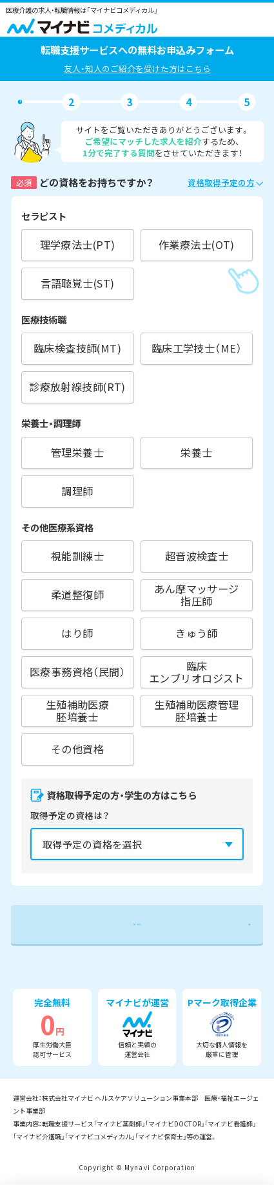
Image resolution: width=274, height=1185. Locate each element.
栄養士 (196, 452)
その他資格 (77, 749)
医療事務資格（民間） (77, 671)
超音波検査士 (197, 556)
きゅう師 (196, 633)
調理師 (77, 491)
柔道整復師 (77, 594)
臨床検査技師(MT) (77, 348)
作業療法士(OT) (197, 244)
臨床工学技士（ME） (197, 348)
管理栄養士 (77, 452)
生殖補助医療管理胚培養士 (196, 710)
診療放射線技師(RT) (77, 386)
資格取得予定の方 (221, 182)
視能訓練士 (77, 556)
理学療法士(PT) (77, 244)
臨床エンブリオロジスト (196, 672)
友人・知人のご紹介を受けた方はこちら (137, 68)
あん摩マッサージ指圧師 (196, 595)
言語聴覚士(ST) (78, 283)
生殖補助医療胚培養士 (78, 710)
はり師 (77, 633)
